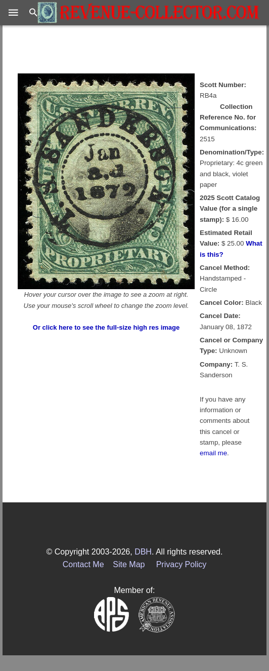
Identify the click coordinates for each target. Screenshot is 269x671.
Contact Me (83, 564)
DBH (143, 551)
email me (213, 453)
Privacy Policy (181, 564)
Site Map (129, 564)
